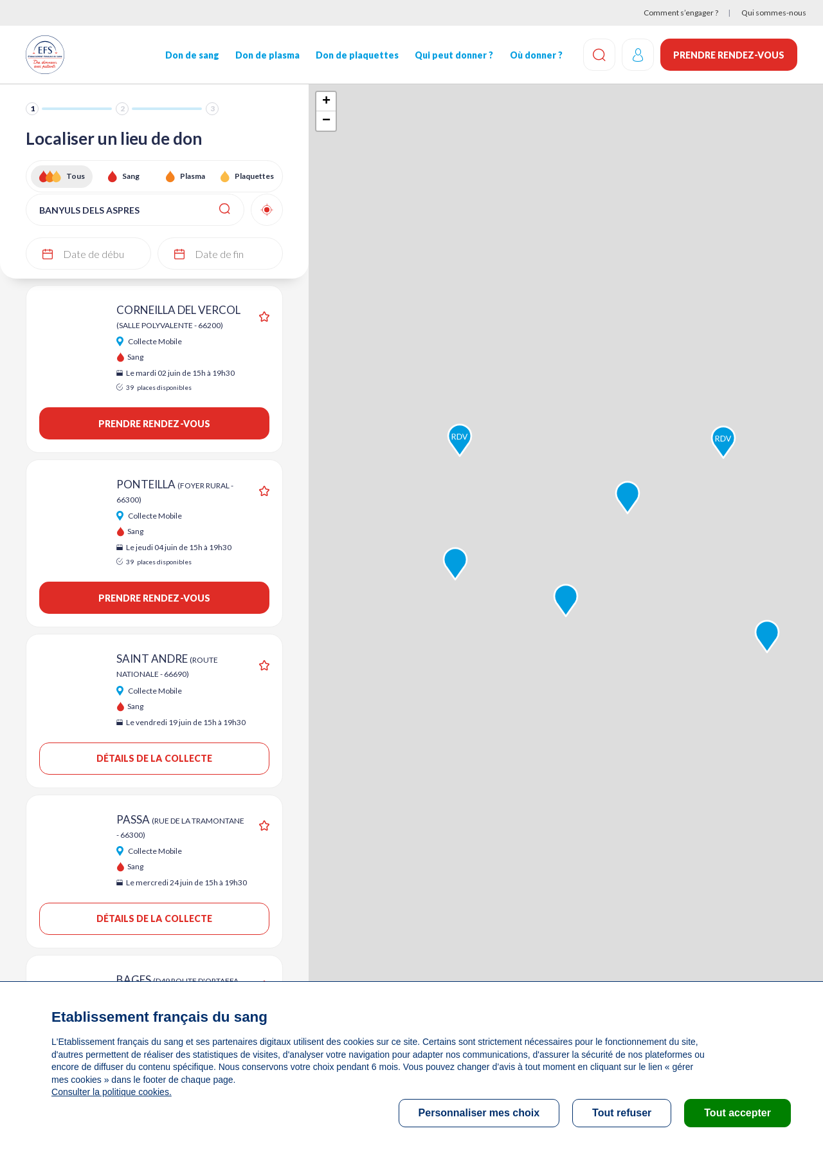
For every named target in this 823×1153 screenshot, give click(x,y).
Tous (75, 176)
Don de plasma (267, 55)
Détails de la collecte (154, 758)
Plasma (192, 176)
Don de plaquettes (357, 55)
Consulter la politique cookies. (111, 1092)
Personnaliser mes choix (479, 1112)
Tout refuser (621, 1112)
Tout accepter (737, 1112)
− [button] (326, 121)
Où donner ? (535, 55)
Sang (131, 176)
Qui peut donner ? (454, 55)
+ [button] (326, 101)
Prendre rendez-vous (728, 55)
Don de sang (192, 55)
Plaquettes (254, 176)
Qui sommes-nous (773, 12)
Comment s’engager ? (681, 12)
